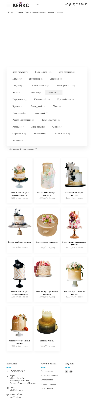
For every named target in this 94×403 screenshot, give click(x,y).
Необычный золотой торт (19, 242)
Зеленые (36, 92)
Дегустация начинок (49, 375)
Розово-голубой (51, 120)
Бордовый (56, 79)
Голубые (18, 85)
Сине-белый (38, 127)
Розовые (18, 127)
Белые (17, 79)
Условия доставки (48, 384)
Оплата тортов (47, 380)
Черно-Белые (62, 133)
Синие (57, 127)
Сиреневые (19, 133)
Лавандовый (38, 106)
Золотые (54, 92)
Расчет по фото (47, 388)
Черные (17, 140)
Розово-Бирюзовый (23, 120)
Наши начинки (47, 371)
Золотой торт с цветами (47, 242)
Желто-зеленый (40, 85)
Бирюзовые (35, 79)
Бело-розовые (67, 72)
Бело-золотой (43, 72)
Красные (17, 106)
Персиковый (41, 113)
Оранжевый (19, 113)
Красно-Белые (65, 99)
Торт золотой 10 (47, 341)
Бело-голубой (20, 72)
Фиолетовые (40, 133)
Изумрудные (19, 99)
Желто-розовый (65, 85)
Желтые (17, 92)
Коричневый (42, 99)
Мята (57, 106)
